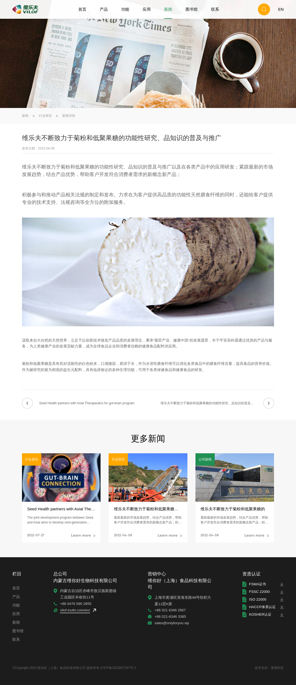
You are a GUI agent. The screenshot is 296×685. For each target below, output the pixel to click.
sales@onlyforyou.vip (171, 623)
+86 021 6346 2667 (169, 610)
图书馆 (192, 9)
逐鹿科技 (277, 668)
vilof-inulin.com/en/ (75, 610)
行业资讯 (45, 116)
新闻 (168, 9)
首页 (82, 9)
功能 (125, 9)
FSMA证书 (257, 584)
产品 (104, 9)
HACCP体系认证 (262, 607)
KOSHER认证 (259, 615)
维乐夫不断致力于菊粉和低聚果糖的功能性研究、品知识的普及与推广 (210, 403)
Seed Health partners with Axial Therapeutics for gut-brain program (86, 403)
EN (281, 9)
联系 (215, 9)
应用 (147, 9)
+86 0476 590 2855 (75, 604)
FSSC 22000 (258, 592)
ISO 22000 (256, 599)
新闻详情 (68, 116)
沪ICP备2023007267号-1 (118, 668)
